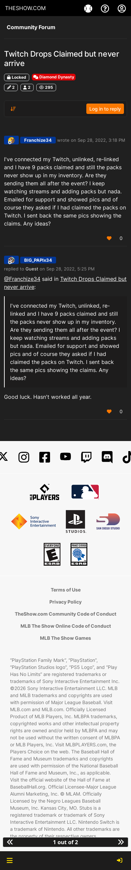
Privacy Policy (65, 602)
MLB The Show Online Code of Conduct (65, 626)
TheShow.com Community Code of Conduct (65, 614)
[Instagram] (23, 457)
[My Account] (122, 8)
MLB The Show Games (65, 638)
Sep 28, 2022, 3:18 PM (101, 140)
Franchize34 (38, 140)
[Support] (106, 8)
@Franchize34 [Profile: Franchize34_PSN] (22, 278)
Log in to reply (105, 109)
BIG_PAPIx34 (38, 260)
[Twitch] (86, 457)
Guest (32, 268)
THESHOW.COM (25, 8)
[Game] (89, 8)
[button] (9, 860)
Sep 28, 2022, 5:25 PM (70, 268)
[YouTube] (65, 457)
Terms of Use (66, 590)
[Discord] (107, 457)
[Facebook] (44, 457)
